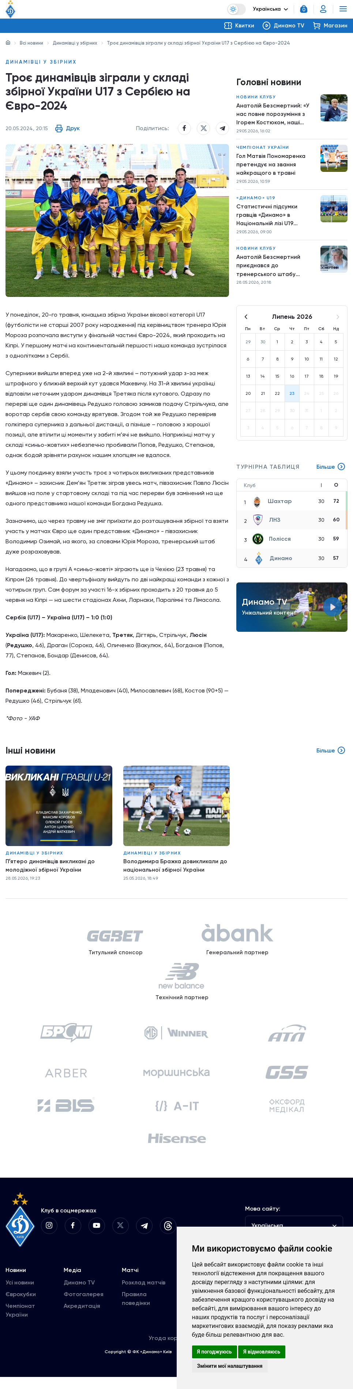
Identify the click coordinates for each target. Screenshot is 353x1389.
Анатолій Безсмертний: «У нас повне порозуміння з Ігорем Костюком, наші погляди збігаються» (272, 115)
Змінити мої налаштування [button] (230, 1366)
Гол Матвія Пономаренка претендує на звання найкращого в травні (271, 166)
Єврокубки (20, 1306)
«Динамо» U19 (255, 200)
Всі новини (31, 43)
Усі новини (19, 1294)
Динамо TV (79, 1294)
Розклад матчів (143, 1294)
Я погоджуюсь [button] (214, 1352)
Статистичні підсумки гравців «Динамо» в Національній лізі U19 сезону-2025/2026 (267, 218)
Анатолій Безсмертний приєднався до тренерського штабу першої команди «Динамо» (274, 270)
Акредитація (82, 1317)
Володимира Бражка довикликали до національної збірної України (172, 869)
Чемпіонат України (262, 148)
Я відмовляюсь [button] (261, 1352)
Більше (331, 471)
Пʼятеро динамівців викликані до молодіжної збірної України (51, 869)
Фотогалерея (84, 1306)
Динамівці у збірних (75, 43)
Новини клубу (256, 97)
